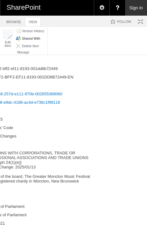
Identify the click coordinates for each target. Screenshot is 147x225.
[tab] (13, 21)
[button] (7, 39)
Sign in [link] (136, 7)
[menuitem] (101, 8)
